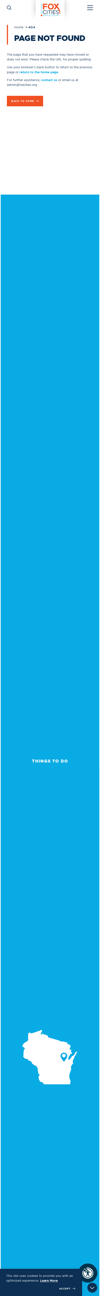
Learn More (49, 1281)
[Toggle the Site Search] (9, 7)
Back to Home (25, 101)
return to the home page (38, 72)
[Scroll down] (92, 1288)
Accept (67, 1288)
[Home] (50, 7)
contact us (49, 80)
